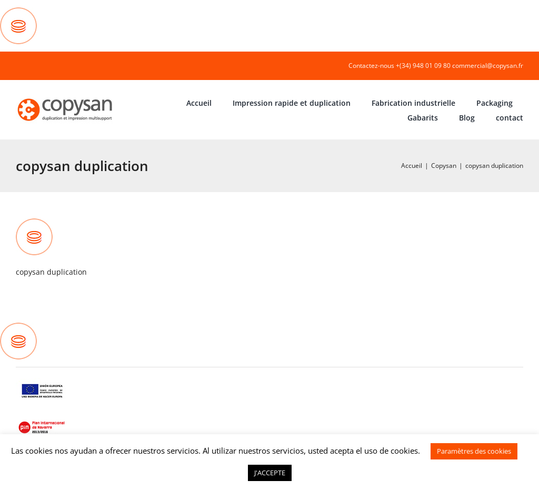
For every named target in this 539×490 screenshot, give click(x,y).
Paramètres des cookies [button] (474, 451)
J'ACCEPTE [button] (269, 472)
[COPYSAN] (66, 98)
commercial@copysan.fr (487, 65)
